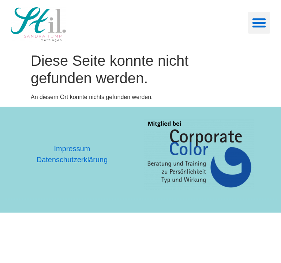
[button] (259, 23)
